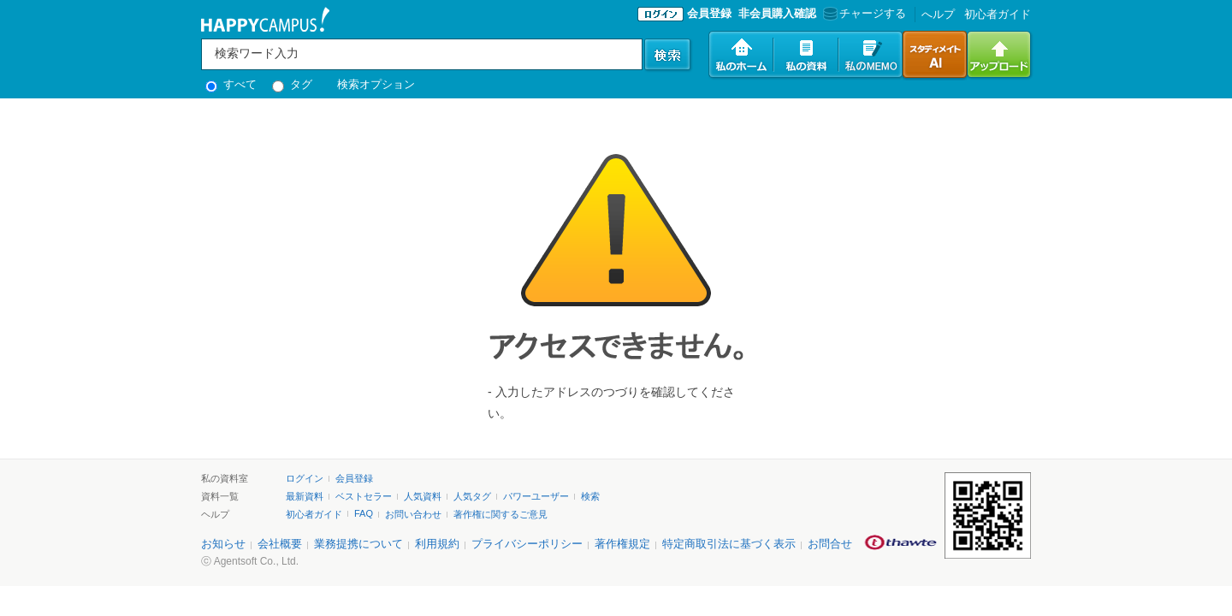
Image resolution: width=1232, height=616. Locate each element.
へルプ (938, 14)
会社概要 (280, 543)
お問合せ (830, 543)
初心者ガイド (997, 14)
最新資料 (304, 496)
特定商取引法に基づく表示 (729, 543)
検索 (590, 496)
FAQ (363, 513)
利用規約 (437, 543)
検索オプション (376, 84)
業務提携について (358, 543)
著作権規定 (622, 543)
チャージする (863, 13)
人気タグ (472, 496)
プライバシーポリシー (527, 543)
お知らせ (223, 543)
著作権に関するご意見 (500, 514)
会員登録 (709, 13)
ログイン (304, 478)
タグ (292, 84)
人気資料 (422, 496)
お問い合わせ (413, 514)
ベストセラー (363, 496)
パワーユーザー (536, 496)
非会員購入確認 (777, 13)
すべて (231, 84)
